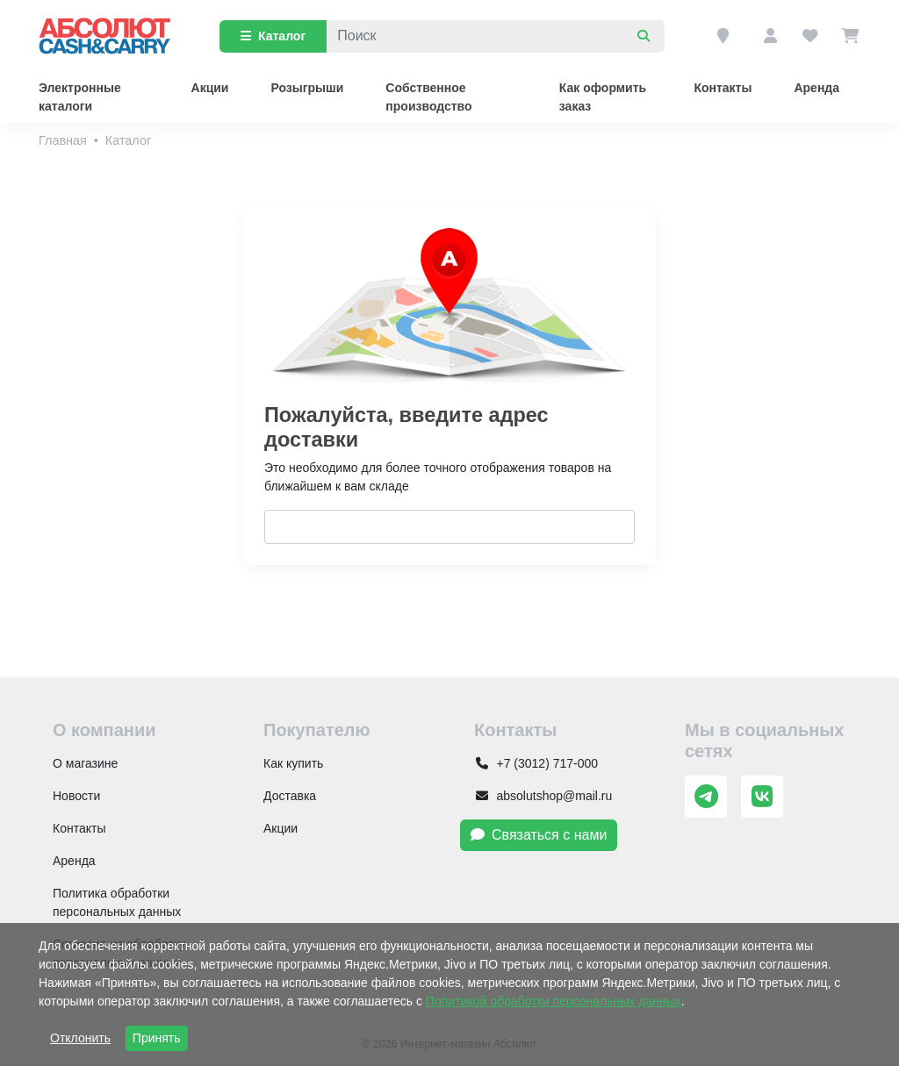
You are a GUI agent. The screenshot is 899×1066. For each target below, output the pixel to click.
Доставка (289, 796)
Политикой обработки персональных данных (553, 1001)
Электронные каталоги (80, 97)
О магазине (85, 763)
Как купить (293, 763)
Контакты (723, 88)
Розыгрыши (306, 88)
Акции (210, 88)
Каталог (273, 36)
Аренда (816, 88)
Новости (76, 796)
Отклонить (80, 1038)
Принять (157, 1038)
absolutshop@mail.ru (543, 796)
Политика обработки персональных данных (117, 902)
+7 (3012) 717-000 (536, 763)
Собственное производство (428, 97)
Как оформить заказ (602, 97)
